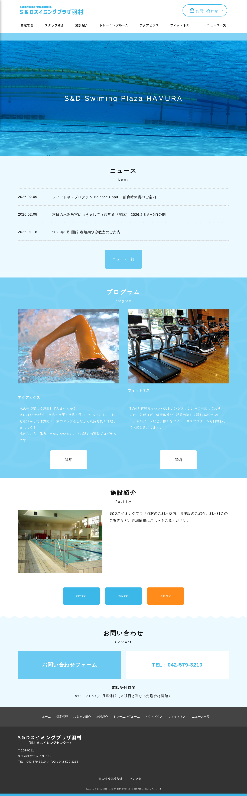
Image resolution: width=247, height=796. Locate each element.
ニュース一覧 (216, 25)
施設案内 (123, 597)
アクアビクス (149, 25)
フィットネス (179, 25)
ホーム (46, 718)
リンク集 (135, 781)
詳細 (68, 460)
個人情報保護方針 (110, 781)
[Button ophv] (51, 10)
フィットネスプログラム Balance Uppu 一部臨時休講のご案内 (104, 197)
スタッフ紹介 (54, 25)
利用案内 (81, 597)
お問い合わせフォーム (70, 667)
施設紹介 (81, 25)
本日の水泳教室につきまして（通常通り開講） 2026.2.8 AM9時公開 (109, 214)
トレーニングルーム (113, 25)
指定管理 (27, 25)
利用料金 (165, 597)
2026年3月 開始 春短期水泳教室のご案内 (86, 232)
